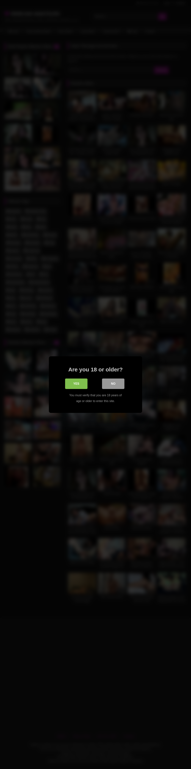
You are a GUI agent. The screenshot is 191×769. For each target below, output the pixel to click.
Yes (76, 383)
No (113, 383)
